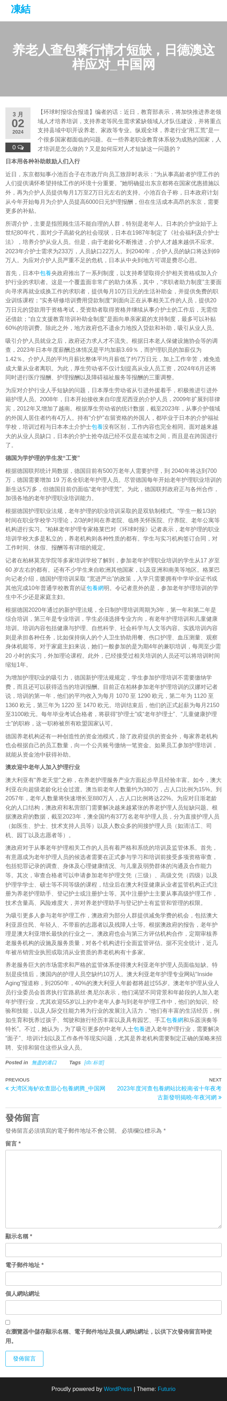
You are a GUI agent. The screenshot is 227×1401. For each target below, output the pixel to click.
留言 (13, 1144)
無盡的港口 (44, 1062)
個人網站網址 (22, 1294)
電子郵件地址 (24, 1265)
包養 (45, 273)
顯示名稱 (18, 1236)
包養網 (95, 588)
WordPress (118, 1389)
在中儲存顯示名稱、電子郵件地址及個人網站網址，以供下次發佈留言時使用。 (108, 1336)
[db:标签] (94, 1062)
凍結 (20, 9)
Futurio (167, 1389)
